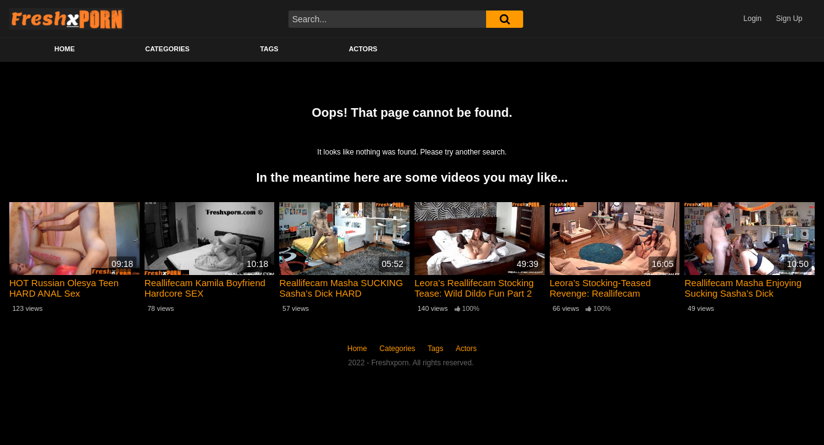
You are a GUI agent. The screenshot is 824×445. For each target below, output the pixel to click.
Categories (167, 49)
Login (753, 18)
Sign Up (789, 18)
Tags (269, 49)
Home (64, 49)
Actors (363, 49)
